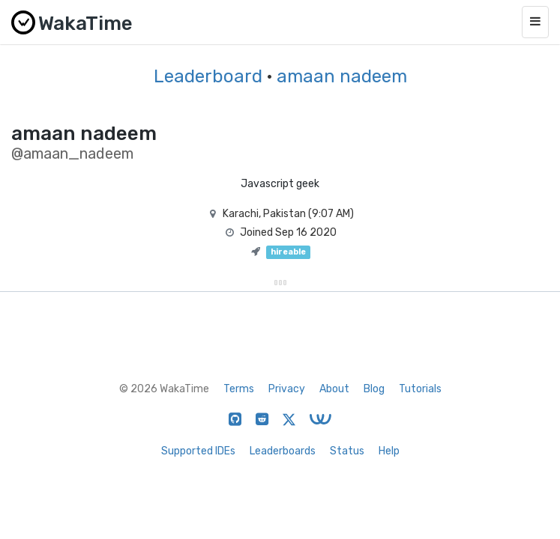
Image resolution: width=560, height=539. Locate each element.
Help (389, 451)
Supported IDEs (198, 451)
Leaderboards (283, 451)
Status (347, 451)
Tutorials (420, 389)
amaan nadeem (342, 76)
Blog (374, 389)
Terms (238, 389)
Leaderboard (208, 76)
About (334, 389)
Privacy (286, 389)
